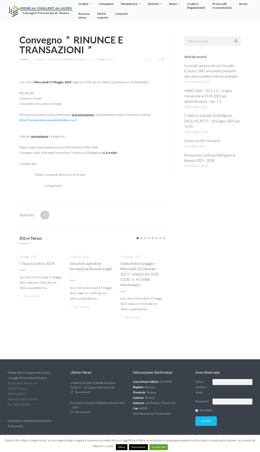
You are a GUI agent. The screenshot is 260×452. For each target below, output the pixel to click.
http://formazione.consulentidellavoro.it (48, 120)
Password (201, 401)
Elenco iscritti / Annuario (202, 141)
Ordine (83, 3)
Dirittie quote (102, 15)
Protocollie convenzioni (222, 5)
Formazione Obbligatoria (62, 59)
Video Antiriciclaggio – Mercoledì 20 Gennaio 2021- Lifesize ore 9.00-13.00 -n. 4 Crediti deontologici (140, 274)
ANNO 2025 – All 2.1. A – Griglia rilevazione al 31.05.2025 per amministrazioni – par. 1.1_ (208, 96)
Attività (153, 3)
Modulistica (129, 3)
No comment (29, 296)
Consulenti (106, 3)
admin (40, 59)
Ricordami (205, 410)
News (173, 3)
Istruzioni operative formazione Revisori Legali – (91, 268)
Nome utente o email (200, 387)
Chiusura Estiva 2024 (37, 263)
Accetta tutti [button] (159, 447)
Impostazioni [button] (138, 447)
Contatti (122, 13)
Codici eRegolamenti (196, 5)
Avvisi (243, 3)
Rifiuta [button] (121, 447)
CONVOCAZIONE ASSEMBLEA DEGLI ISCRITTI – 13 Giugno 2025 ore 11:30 (212, 121)
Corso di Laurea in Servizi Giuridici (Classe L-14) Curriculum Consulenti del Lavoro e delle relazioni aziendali (211, 71)
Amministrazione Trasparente (152, 413)
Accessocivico (84, 15)
